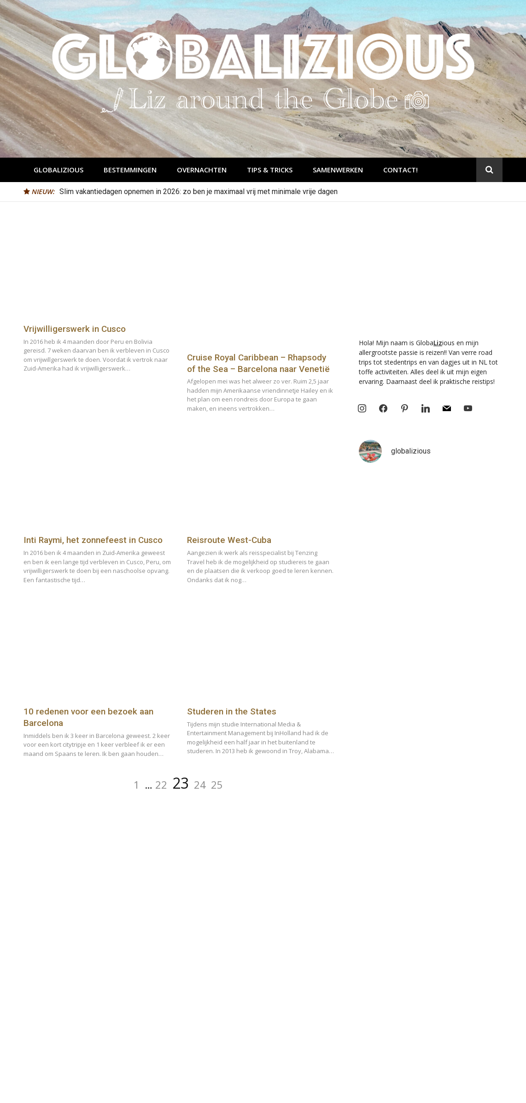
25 (217, 784)
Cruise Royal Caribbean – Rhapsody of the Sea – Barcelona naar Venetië (258, 363)
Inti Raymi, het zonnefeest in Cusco (93, 540)
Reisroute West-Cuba (229, 540)
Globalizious (58, 169)
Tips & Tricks (269, 169)
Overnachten (202, 169)
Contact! (400, 169)
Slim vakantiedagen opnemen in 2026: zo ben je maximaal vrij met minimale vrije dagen (198, 191)
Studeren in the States (231, 711)
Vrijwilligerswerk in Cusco (74, 329)
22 (161, 784)
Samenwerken (338, 169)
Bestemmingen (130, 169)
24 (200, 784)
